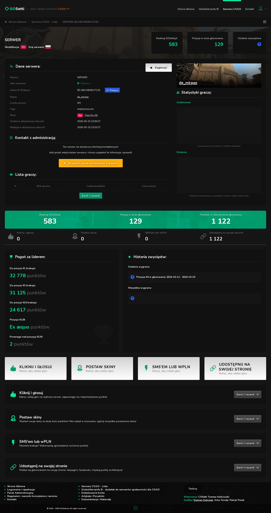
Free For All (91, 115)
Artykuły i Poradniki (92, 496)
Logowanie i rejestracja (21, 489)
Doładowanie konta (93, 493)
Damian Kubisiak (203, 500)
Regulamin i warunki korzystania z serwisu (32, 496)
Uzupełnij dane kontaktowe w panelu (91, 163)
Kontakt (249, 9)
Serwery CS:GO (232, 9)
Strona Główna (186, 9)
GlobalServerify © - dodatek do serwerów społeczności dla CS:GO (120, 489)
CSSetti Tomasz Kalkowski (213, 496)
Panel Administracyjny (20, 493)
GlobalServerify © (209, 9)
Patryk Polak (237, 500)
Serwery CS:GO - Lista (44, 22)
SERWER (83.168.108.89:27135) (80, 22)
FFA (80, 115)
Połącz (112, 90)
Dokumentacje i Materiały (96, 499)
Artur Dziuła (221, 500)
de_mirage (83, 97)
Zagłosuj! (158, 67)
